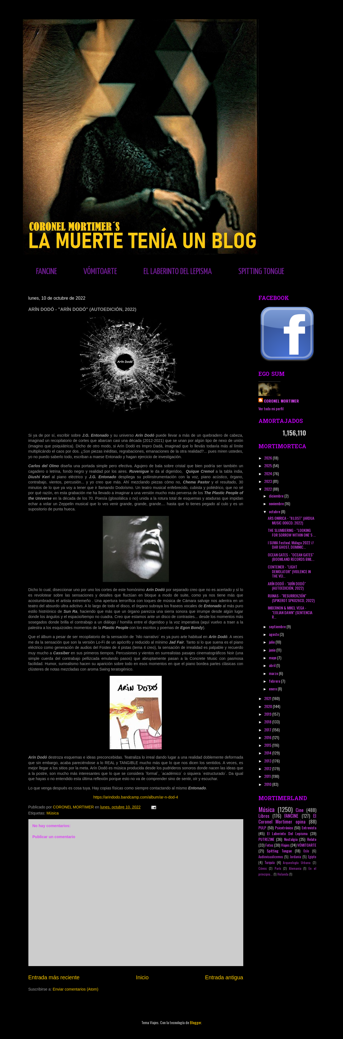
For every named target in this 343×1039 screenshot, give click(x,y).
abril (272, 665)
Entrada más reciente (54, 977)
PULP (262, 827)
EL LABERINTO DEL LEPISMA (178, 271)
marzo (274, 673)
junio (272, 650)
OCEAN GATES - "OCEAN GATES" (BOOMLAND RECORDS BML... (291, 557)
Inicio (142, 977)
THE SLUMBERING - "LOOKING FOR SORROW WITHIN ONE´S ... (292, 532)
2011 (268, 776)
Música (53, 813)
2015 (268, 745)
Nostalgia (291, 839)
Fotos (269, 845)
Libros (263, 815)
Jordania (295, 856)
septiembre (278, 626)
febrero (275, 681)
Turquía (269, 862)
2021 (268, 698)
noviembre (277, 503)
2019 (268, 714)
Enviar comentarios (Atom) (75, 989)
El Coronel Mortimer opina (287, 818)
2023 (268, 481)
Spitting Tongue (279, 851)
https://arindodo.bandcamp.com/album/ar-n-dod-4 (135, 797)
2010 (268, 784)
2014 (268, 753)
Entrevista (309, 827)
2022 (268, 489)
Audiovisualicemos (270, 856)
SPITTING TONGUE (261, 271)
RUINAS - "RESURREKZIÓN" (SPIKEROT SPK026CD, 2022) (291, 598)
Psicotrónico (284, 827)
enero (273, 688)
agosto (274, 634)
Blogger (195, 1022)
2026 (268, 458)
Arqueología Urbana (296, 862)
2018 (268, 721)
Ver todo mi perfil (270, 408)
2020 (268, 706)
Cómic (262, 868)
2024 (268, 473)
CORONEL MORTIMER (281, 401)
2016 (268, 737)
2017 (268, 729)
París (278, 868)
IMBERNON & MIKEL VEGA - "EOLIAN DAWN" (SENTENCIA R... (290, 612)
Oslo (306, 851)
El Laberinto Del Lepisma (287, 833)
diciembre (276, 496)
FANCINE (46, 271)
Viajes (285, 845)
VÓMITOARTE (100, 271)
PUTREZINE (266, 839)
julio (272, 642)
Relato (311, 839)
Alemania (295, 868)
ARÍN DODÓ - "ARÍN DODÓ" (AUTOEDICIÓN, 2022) (287, 586)
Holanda (282, 874)
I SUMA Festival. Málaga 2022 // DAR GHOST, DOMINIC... (291, 545)
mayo (273, 657)
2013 (268, 761)
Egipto (312, 856)
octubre (275, 511)
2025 (268, 465)
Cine (300, 809)
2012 (268, 768)
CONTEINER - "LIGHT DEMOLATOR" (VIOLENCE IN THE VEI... (289, 571)
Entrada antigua (224, 977)
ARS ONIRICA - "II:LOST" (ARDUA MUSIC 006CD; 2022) (291, 520)
